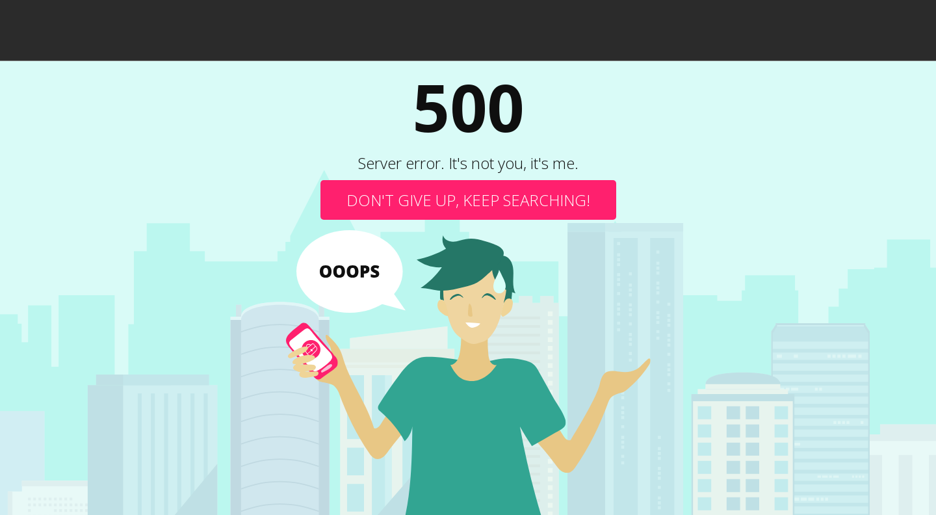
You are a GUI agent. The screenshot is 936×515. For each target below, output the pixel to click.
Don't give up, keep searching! (468, 200)
